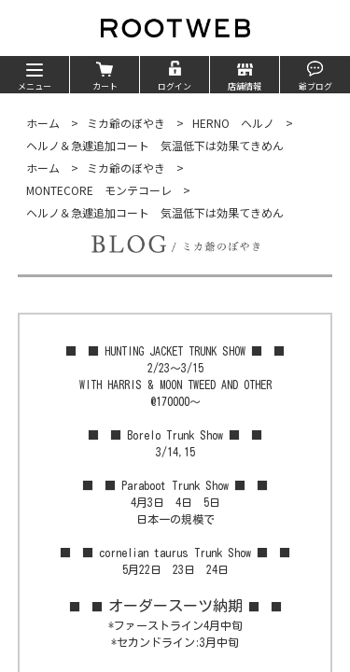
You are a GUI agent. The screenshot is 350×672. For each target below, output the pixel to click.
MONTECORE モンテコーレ (99, 190)
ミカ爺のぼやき (126, 123)
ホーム (43, 123)
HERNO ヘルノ (233, 123)
